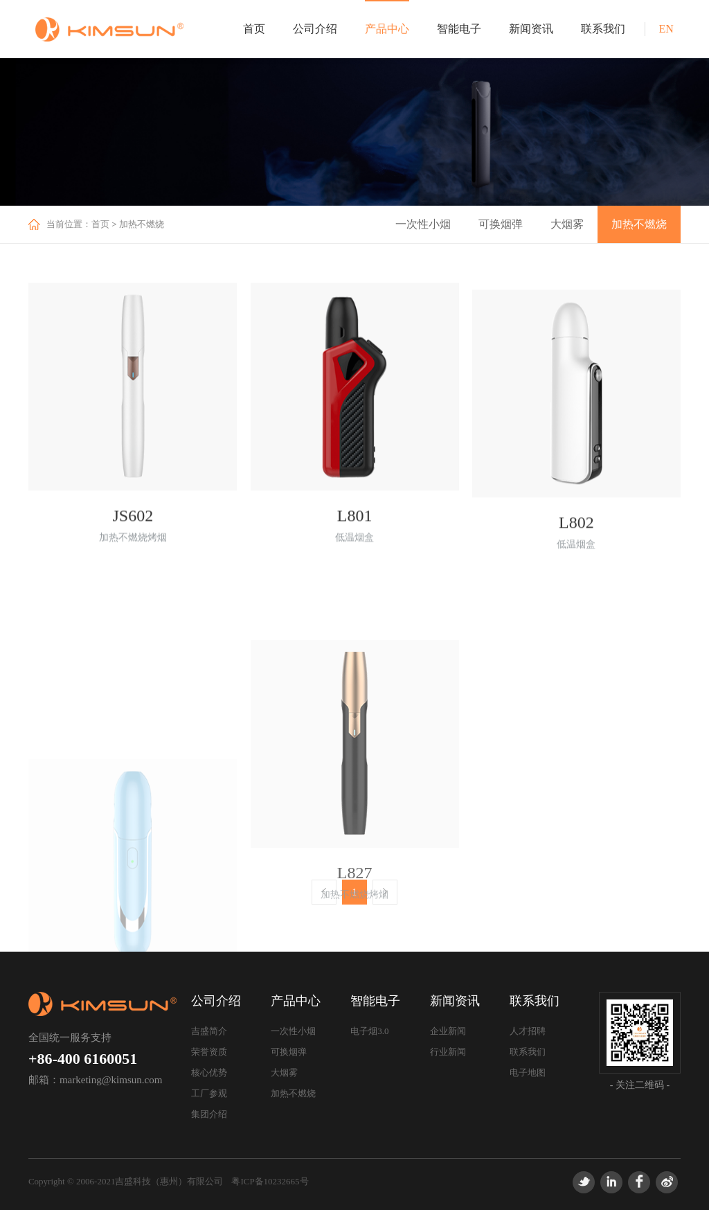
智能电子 (459, 29)
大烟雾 (567, 224)
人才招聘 (528, 1031)
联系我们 (603, 29)
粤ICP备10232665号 (269, 1181)
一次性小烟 (423, 224)
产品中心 (387, 29)
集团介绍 (209, 1114)
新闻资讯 (531, 29)
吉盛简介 (209, 1031)
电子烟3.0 (369, 1031)
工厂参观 (209, 1093)
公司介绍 (315, 29)
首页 (254, 29)
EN (665, 29)
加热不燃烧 (141, 224)
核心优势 (209, 1072)
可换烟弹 (500, 224)
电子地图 (528, 1072)
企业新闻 (448, 1031)
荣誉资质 (209, 1052)
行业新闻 (448, 1052)
